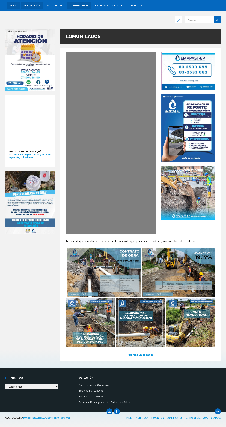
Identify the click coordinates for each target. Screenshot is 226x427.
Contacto (216, 417)
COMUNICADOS (175, 417)
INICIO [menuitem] (14, 5)
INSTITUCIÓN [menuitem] (32, 5)
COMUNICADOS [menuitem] (79, 5)
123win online (48, 417)
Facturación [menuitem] (55, 5)
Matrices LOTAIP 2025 (197, 417)
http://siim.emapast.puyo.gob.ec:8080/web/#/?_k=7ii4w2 (30, 156)
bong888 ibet (36, 417)
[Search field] (203, 19)
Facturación (157, 417)
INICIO (129, 417)
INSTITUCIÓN (142, 417)
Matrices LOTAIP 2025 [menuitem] (108, 5)
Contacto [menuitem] (135, 5)
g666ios (26, 417)
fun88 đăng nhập (62, 417)
